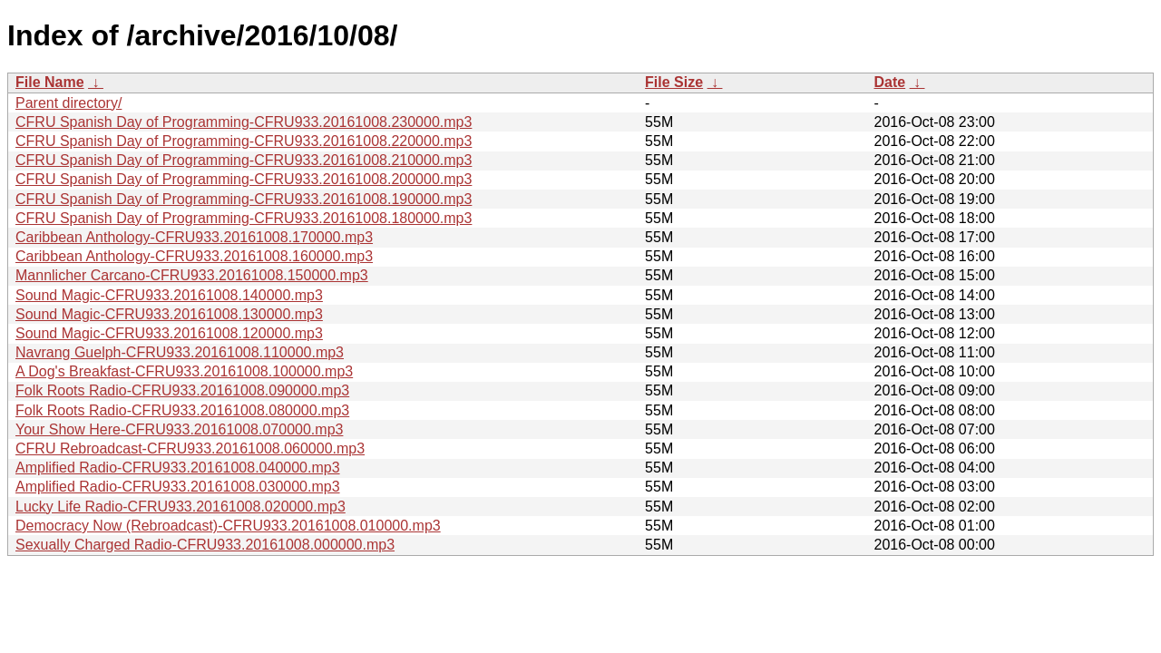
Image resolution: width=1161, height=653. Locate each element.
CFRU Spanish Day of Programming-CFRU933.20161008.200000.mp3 (243, 179)
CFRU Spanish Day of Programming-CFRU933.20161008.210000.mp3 (243, 160)
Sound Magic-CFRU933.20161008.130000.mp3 (169, 314)
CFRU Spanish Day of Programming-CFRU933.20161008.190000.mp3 (243, 199)
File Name (49, 82)
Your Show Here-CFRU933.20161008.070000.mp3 (179, 429)
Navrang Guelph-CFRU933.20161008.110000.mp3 (179, 352)
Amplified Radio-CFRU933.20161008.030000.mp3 (177, 486)
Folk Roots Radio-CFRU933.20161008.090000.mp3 (182, 390)
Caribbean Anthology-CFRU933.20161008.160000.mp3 (194, 256)
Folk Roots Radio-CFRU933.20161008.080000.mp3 (182, 410)
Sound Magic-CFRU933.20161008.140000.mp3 (169, 295)
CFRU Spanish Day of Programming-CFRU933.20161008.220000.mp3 (243, 141)
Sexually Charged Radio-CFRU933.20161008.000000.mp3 (205, 544)
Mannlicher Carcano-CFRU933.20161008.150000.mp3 (191, 275)
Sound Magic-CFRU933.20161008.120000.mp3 (169, 333)
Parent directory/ (68, 103)
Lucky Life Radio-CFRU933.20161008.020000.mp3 (180, 506)
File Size (674, 82)
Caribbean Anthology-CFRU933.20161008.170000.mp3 (194, 237)
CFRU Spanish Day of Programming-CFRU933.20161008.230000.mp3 (243, 122)
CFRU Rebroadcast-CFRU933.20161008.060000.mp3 (190, 448)
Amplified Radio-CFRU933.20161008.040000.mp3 (177, 467)
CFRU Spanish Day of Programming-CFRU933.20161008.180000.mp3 (243, 218)
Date (889, 82)
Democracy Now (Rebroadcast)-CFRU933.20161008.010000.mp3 (228, 525)
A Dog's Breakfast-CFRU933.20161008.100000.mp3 (184, 371)
